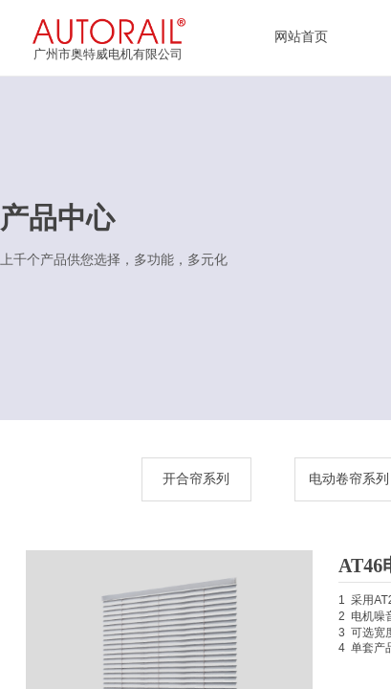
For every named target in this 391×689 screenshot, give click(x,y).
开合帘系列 (196, 479)
